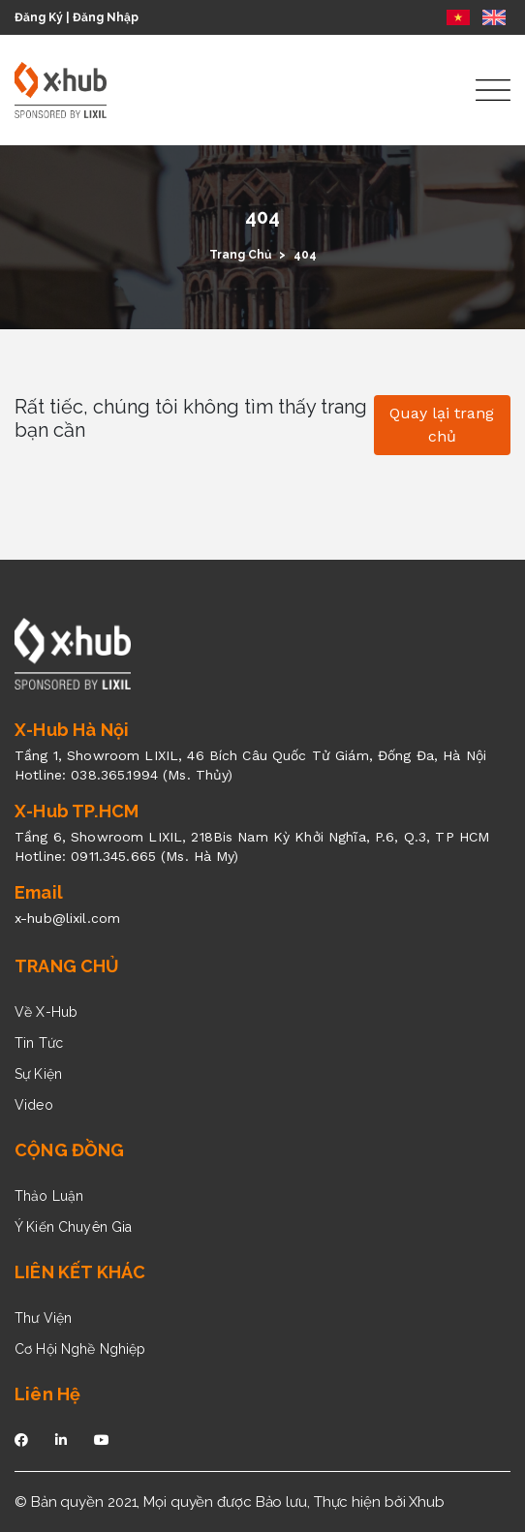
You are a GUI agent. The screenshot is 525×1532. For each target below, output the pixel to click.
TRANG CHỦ (67, 966)
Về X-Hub (46, 1012)
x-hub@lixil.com (67, 918)
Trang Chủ (240, 254)
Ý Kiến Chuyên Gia (73, 1227)
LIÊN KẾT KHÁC (80, 1272)
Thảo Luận (49, 1196)
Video (34, 1105)
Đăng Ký (39, 17)
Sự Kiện (38, 1074)
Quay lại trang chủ (441, 424)
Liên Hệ (47, 1394)
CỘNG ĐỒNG (70, 1150)
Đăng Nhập (106, 17)
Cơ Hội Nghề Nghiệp (80, 1349)
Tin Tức (39, 1043)
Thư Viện (43, 1318)
